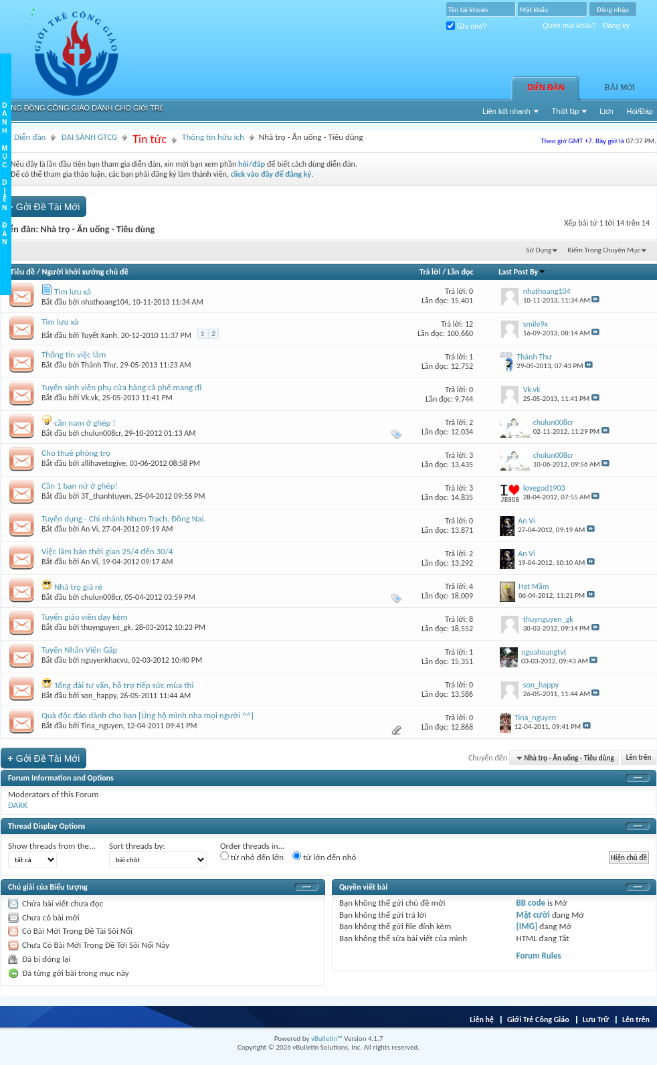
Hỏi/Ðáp (640, 111)
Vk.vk (89, 397)
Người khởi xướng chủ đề (85, 271)
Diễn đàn (546, 87)
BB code (531, 903)
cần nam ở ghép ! (85, 423)
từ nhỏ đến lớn (252, 856)
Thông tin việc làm (73, 354)
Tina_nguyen (101, 725)
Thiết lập (565, 111)
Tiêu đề (22, 271)
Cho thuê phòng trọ (75, 453)
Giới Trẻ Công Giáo (538, 1019)
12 (469, 324)
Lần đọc (460, 271)
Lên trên (639, 758)
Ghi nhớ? (466, 26)
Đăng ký (616, 25)
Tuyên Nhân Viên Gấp (79, 650)
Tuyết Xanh (99, 335)
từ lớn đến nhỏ (324, 856)
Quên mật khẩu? (569, 25)
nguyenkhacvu (104, 660)
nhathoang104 (104, 302)
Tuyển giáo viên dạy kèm (84, 617)
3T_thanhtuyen (105, 496)
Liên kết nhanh (506, 111)
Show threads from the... (52, 846)
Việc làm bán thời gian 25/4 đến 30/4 (107, 551)
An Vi (89, 529)
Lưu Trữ (596, 1019)
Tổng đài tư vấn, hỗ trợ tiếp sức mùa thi (123, 685)
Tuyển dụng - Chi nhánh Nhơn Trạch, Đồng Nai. (123, 518)
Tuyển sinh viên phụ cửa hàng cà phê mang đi (121, 387)
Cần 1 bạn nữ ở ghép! (79, 486)
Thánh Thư (98, 365)
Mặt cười (533, 915)
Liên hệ (482, 1019)
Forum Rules (539, 956)
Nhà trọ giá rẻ (78, 587)
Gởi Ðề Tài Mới (43, 206)
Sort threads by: (137, 846)
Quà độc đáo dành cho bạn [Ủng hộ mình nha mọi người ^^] (147, 715)
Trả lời (429, 271)
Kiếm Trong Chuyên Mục (604, 250)
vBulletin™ (327, 1038)
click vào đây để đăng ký (271, 174)
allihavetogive (103, 463)
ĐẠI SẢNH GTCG (89, 137)
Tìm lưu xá (72, 291)
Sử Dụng (539, 250)
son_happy (98, 695)
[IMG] (527, 926)
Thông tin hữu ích (213, 137)
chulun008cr (101, 433)
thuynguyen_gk (106, 627)
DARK (17, 805)
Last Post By (522, 271)
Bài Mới (619, 87)
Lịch (606, 111)
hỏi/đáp (251, 164)
